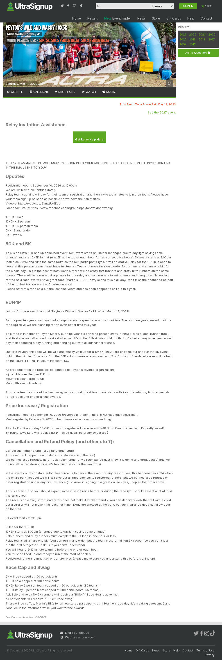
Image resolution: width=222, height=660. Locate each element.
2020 (183, 39)
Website (15, 91)
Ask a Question (197, 53)
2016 (182, 44)
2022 (211, 34)
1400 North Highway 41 (24, 34)
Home (76, 18)
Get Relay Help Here (89, 139)
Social (109, 91)
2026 (183, 34)
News (141, 18)
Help (190, 18)
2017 (211, 39)
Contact (206, 18)
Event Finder (117, 18)
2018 (202, 39)
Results (92, 18)
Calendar (38, 91)
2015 (192, 44)
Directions (64, 91)
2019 (192, 39)
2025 (192, 34)
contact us (81, 632)
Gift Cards (173, 18)
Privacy (210, 655)
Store (156, 18)
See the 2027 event (162, 112)
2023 (202, 34)
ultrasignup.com (84, 637)
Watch (89, 91)
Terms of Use (205, 650)
